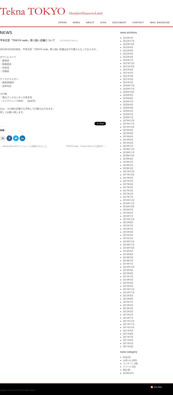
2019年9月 (128, 130)
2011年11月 (129, 324)
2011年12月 (129, 321)
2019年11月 (129, 124)
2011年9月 (128, 330)
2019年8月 (128, 133)
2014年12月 (129, 241)
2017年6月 (128, 184)
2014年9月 (128, 251)
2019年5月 (128, 139)
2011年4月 (128, 346)
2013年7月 (128, 276)
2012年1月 (128, 318)
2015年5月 (128, 229)
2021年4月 (128, 76)
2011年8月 (128, 334)
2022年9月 (128, 47)
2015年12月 (129, 219)
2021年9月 (128, 69)
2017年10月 (129, 174)
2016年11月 (129, 203)
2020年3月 (128, 111)
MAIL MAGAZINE (160, 22)
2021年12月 (129, 63)
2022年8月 (128, 50)
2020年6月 (128, 104)
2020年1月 (128, 117)
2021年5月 (128, 73)
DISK (104, 22)
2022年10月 (129, 44)
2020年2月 (128, 114)
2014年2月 (128, 260)
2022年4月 (128, 57)
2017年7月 (128, 181)
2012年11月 (129, 292)
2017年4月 (128, 187)
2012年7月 (128, 302)
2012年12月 (129, 289)
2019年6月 (128, 136)
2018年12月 (129, 149)
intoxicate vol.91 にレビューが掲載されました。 (24, 146)
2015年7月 (128, 225)
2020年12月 (129, 85)
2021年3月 (128, 79)
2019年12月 (129, 120)
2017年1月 (128, 197)
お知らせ (74, 41)
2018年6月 (128, 159)
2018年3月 (128, 165)
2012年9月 (128, 295)
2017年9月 (128, 178)
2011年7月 (128, 337)
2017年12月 (129, 171)
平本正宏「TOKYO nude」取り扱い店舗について (27, 40)
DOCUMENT (119, 22)
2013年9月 (128, 270)
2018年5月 (128, 162)
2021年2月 (128, 82)
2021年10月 (129, 66)
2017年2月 (128, 194)
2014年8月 (128, 254)
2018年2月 (128, 168)
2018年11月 (129, 152)
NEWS (76, 22)
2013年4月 (128, 283)
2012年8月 (128, 299)
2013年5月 (128, 279)
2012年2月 (128, 314)
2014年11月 (129, 244)
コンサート (128, 363)
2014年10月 (129, 248)
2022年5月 (128, 54)
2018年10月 (129, 155)
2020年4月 (128, 108)
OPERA (62, 22)
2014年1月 (128, 264)
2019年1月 (128, 146)
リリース (127, 366)
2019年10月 (129, 127)
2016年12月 (129, 200)
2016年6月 (128, 213)
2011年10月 (129, 327)
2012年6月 (128, 305)
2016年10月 (129, 206)
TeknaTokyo (32, 11)
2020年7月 (128, 101)
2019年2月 (128, 143)
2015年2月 (128, 238)
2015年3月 (128, 235)
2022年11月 (129, 41)
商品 (125, 370)
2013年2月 (128, 286)
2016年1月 (128, 216)
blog (125, 357)
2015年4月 (128, 232)
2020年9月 (128, 95)
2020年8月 (128, 98)
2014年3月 (128, 257)
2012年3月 (128, 311)
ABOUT (90, 22)
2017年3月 (128, 190)
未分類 (126, 373)
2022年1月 (128, 60)
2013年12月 (129, 267)
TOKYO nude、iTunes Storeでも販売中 (86, 146)
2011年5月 (128, 343)
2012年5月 (128, 308)
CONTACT (138, 22)
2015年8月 (128, 222)
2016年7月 (128, 209)
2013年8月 (128, 273)
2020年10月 (129, 92)
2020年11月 (129, 89)
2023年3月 (128, 38)
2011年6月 (128, 340)
